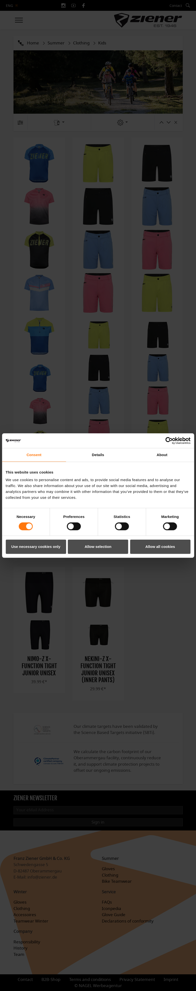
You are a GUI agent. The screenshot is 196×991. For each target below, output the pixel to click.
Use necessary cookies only (35, 546)
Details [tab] (98, 455)
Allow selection (98, 546)
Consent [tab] (33, 455)
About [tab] (162, 455)
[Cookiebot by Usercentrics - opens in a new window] (168, 440)
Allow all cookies (160, 546)
